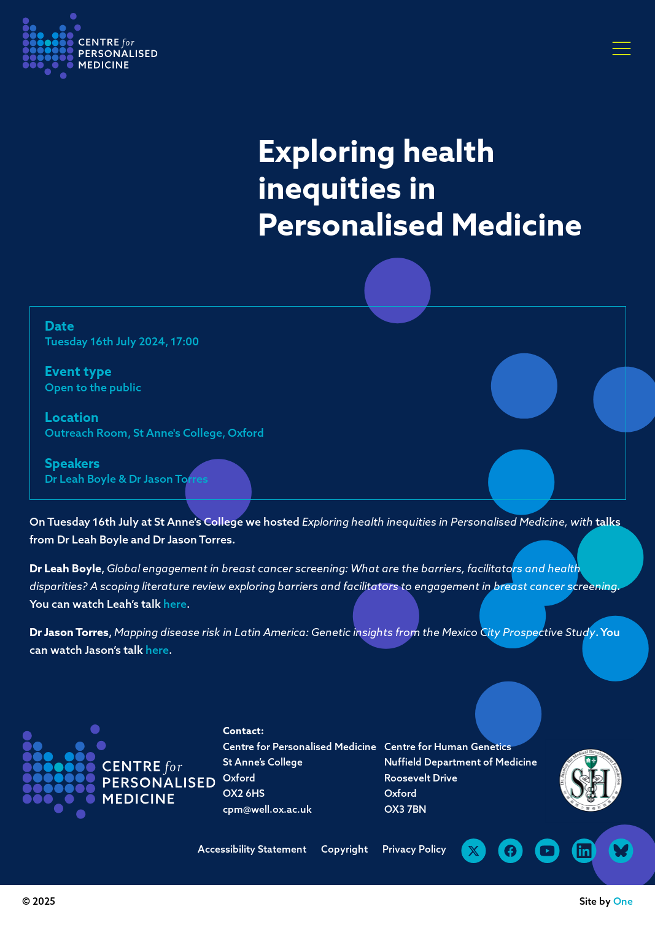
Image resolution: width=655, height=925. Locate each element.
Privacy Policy (414, 850)
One (623, 902)
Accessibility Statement (252, 850)
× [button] (621, 49)
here (175, 605)
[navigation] (89, 49)
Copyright (344, 850)
